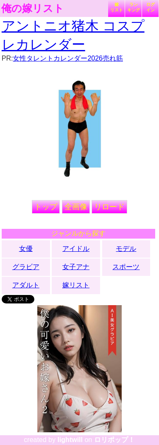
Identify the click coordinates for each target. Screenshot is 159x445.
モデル (126, 248)
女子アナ (75, 266)
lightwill (70, 439)
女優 (26, 248)
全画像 (75, 207)
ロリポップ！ (114, 439)
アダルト (25, 285)
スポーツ (125, 266)
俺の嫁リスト (32, 8)
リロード (109, 207)
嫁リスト (116, 7)
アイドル (75, 248)
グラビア (25, 266)
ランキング (133, 7)
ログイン (150, 7)
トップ (45, 207)
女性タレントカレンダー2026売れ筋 (68, 58)
